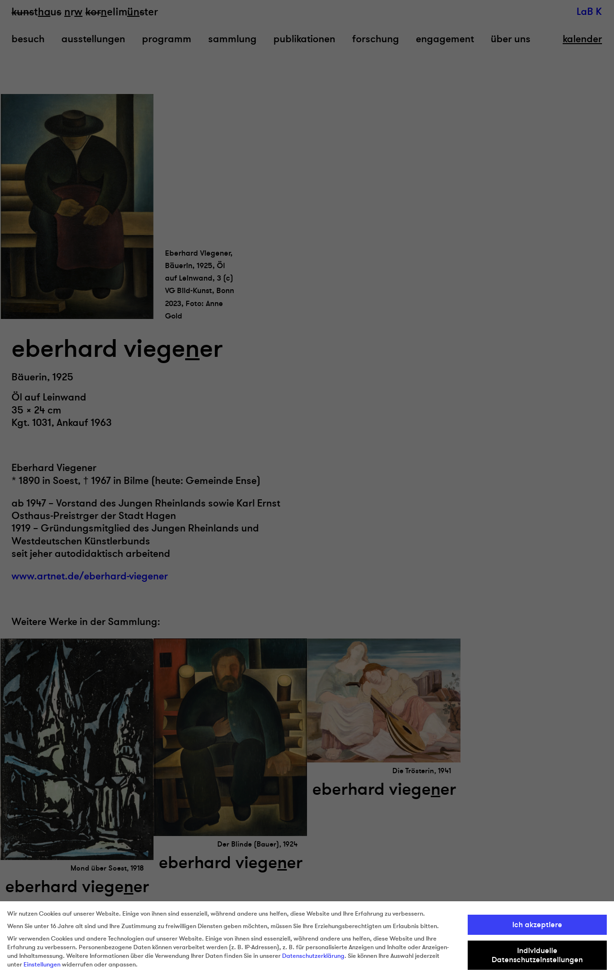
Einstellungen (42, 964)
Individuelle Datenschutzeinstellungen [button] (537, 955)
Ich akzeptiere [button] (537, 924)
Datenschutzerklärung (313, 956)
